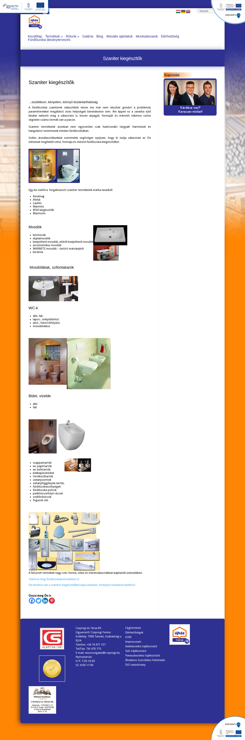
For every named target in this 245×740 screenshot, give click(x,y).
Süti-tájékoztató (135, 651)
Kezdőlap (35, 36)
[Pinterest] (52, 601)
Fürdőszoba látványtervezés (49, 39)
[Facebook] (32, 601)
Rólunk (71, 36)
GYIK (128, 637)
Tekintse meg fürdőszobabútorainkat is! (54, 579)
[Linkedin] (45, 601)
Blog (99, 36)
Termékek (52, 36)
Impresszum (133, 641)
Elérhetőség (170, 36)
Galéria (87, 36)
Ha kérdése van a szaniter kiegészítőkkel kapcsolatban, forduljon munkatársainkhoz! (82, 585)
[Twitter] (39, 601)
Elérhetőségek (134, 632)
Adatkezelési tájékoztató (141, 646)
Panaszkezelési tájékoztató (142, 655)
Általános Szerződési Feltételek (145, 660)
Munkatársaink (147, 36)
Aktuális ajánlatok (119, 36)
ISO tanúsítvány (135, 664)
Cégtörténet (133, 628)
